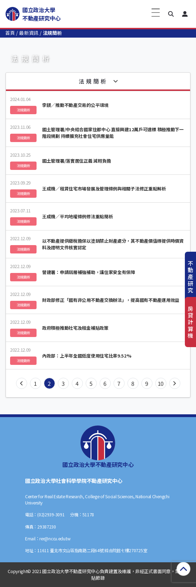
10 (161, 383)
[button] (171, 13)
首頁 (10, 32)
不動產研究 (190, 276)
